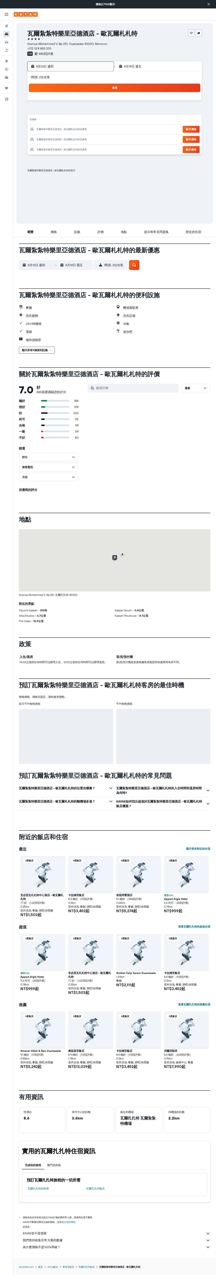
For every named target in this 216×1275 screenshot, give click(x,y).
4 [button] (65, 111)
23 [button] (46, 139)
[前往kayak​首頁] (26, 14)
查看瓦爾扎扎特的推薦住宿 (194, 1004)
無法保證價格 (68, 1222)
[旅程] (6, 88)
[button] (208, 4)
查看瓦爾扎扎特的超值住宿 (194, 926)
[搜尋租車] (6, 42)
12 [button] (74, 120)
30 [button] (47, 148)
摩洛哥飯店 (68, 1266)
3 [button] (56, 111)
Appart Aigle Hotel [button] (176, 899)
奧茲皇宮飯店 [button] (76, 1051)
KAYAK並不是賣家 (116, 1233)
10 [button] (56, 120)
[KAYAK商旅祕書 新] (6, 77)
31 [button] (55, 148)
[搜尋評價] (136, 388)
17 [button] (55, 130)
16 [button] (46, 130)
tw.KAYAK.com (26, 1266)
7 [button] (92, 111)
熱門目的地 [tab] (54, 1165)
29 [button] (101, 139)
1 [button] (101, 102)
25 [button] (65, 139)
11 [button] (65, 120)
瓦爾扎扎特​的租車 (38, 1188)
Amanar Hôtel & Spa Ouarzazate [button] (40, 1051)
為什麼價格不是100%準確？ (116, 1247)
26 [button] (74, 139)
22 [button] (101, 130)
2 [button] (47, 111)
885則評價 (46, 54)
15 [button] (101, 120)
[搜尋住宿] (6, 34)
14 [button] (92, 120)
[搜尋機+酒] (6, 50)
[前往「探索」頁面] (6, 61)
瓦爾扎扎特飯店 (95, 1188)
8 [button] (102, 111)
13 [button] (83, 120)
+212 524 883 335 (39, 48)
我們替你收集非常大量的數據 (116, 1240)
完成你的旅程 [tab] (33, 1165)
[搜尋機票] (6, 26)
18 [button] (65, 130)
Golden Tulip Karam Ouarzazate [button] (136, 973)
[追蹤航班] (6, 69)
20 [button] (83, 130)
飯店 (40, 1266)
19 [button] (74, 130)
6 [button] (83, 111)
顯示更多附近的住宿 (198, 848)
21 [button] (92, 130)
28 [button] (92, 139)
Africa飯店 (52, 1266)
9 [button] (47, 120)
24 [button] (56, 139)
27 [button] (83, 139)
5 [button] (74, 111)
